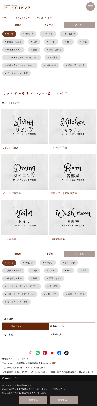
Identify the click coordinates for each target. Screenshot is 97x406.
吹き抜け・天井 (31, 50)
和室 (10, 50)
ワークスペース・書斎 (18, 75)
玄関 (37, 42)
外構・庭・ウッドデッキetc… (22, 66)
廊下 (71, 42)
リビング (30, 34)
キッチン (50, 34)
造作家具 (56, 58)
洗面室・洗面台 (15, 42)
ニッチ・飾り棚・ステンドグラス (24, 58)
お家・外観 (54, 66)
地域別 (17, 25)
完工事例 (8, 338)
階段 (53, 50)
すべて (11, 34)
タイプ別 (48, 25)
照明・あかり (73, 50)
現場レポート (57, 330)
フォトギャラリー (13, 330)
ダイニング (72, 34)
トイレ (54, 42)
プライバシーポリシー (39, 389)
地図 (54, 367)
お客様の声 (56, 338)
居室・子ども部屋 (80, 66)
